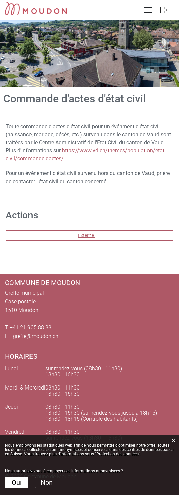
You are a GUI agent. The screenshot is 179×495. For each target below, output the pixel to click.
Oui (17, 482)
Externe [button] (86, 235)
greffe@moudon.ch (35, 336)
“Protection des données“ (117, 454)
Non (47, 482)
